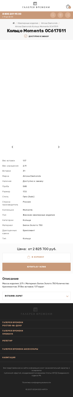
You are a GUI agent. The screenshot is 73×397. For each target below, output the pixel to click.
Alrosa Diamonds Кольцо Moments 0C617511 (36, 26)
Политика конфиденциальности (36, 382)
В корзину (35, 257)
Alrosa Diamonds (49, 23)
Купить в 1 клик (36, 267)
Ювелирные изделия (28, 23)
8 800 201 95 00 (11, 13)
